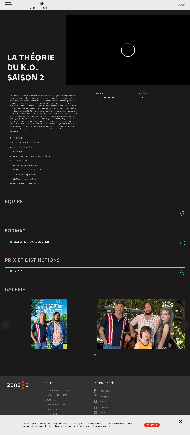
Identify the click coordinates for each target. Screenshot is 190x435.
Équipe (50, 399)
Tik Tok (103, 401)
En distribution (57, 395)
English (181, 8)
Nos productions (58, 390)
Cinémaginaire (56, 404)
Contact (52, 414)
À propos (52, 409)
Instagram (105, 396)
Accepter (152, 425)
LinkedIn (104, 407)
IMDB (102, 412)
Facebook (105, 390)
